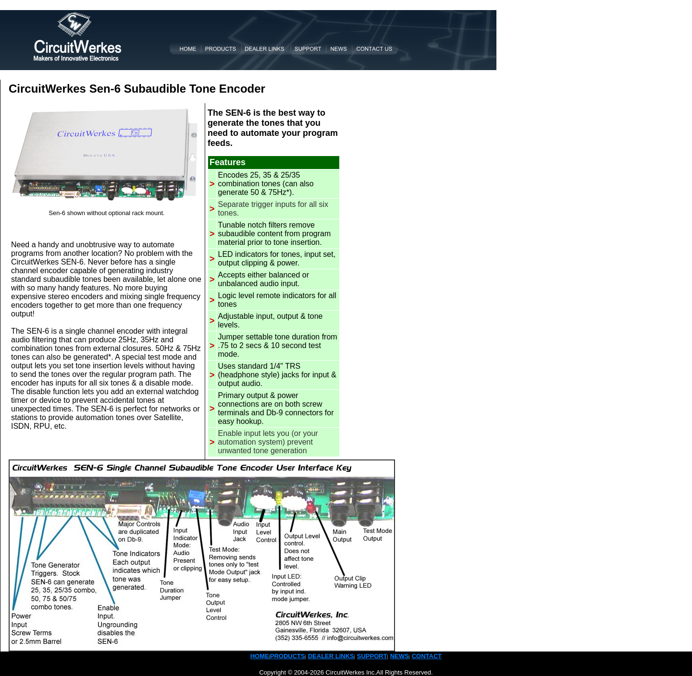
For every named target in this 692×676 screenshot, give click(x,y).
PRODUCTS (287, 656)
